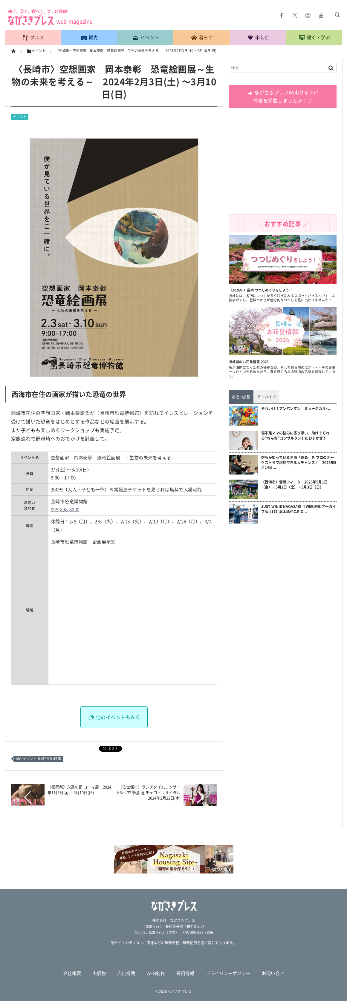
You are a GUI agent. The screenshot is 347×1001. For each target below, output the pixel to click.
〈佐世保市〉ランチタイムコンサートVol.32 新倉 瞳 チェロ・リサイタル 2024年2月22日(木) (150, 792)
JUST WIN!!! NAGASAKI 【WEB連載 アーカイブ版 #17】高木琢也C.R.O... (298, 509)
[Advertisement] (283, 163)
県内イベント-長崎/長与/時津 (38, 758)
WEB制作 (155, 973)
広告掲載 (126, 973)
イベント (20, 116)
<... (296, 408)
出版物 (99, 973)
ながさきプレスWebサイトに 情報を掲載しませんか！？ (282, 96)
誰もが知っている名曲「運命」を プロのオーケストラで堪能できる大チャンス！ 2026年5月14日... (298, 462)
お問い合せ (273, 973)
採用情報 (185, 973)
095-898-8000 (65, 509)
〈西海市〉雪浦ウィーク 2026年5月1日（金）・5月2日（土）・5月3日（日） (294, 485)
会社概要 (72, 973)
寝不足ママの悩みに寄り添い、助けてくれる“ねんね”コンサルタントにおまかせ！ (295, 436)
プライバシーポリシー (228, 973)
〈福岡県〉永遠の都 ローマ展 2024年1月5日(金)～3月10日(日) (79, 789)
